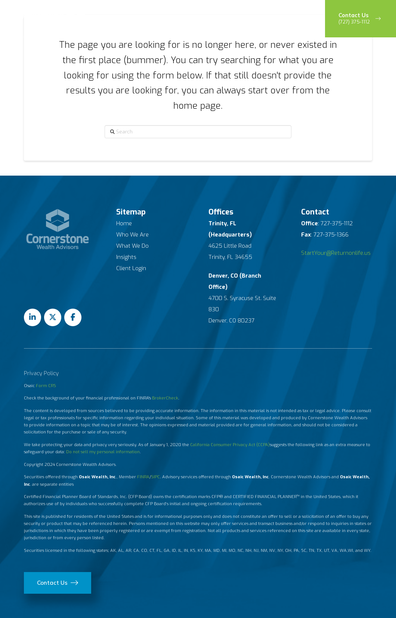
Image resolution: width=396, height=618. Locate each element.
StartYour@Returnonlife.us (336, 253)
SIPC (155, 477)
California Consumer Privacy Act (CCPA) (230, 445)
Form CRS (46, 386)
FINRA (143, 477)
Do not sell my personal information (103, 452)
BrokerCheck (165, 398)
